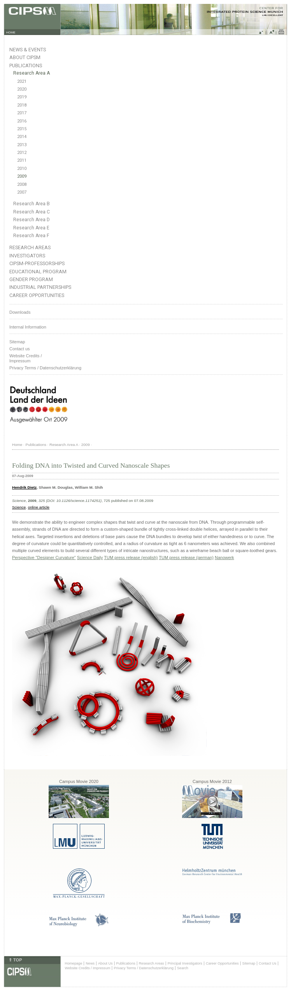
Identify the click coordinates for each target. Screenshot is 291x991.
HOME (11, 32)
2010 (21, 168)
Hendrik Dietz (24, 487)
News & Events (27, 49)
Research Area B (31, 203)
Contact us (19, 348)
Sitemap (17, 341)
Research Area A (31, 73)
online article (38, 507)
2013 (21, 144)
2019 (21, 97)
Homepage (73, 963)
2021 (21, 81)
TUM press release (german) (186, 557)
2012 (21, 152)
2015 (21, 128)
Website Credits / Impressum (87, 968)
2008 (21, 184)
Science (19, 507)
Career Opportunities (36, 295)
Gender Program (31, 279)
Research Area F (31, 235)
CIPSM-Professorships (37, 263)
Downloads (19, 312)
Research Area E (31, 228)
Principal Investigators (185, 963)
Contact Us (267, 963)
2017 (21, 112)
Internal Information (27, 327)
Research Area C (31, 212)
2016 (21, 121)
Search (182, 968)
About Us (105, 963)
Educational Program (38, 271)
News (90, 963)
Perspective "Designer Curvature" (44, 557)
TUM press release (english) (131, 557)
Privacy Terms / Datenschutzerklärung (45, 367)
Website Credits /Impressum (25, 358)
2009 (21, 176)
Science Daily (90, 557)
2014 (21, 136)
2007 (21, 192)
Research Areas (30, 247)
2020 (21, 89)
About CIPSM (24, 57)
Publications (25, 65)
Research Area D (31, 219)
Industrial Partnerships (40, 287)
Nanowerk (224, 557)
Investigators (27, 256)
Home (17, 444)
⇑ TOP (15, 960)
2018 (21, 105)
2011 (21, 160)
